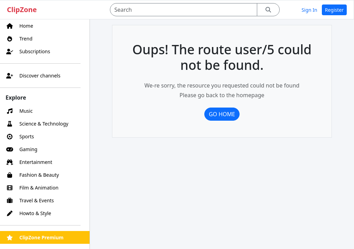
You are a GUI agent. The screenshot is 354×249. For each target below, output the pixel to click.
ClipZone (22, 9)
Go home (222, 114)
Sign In (309, 10)
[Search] (184, 9)
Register (334, 10)
